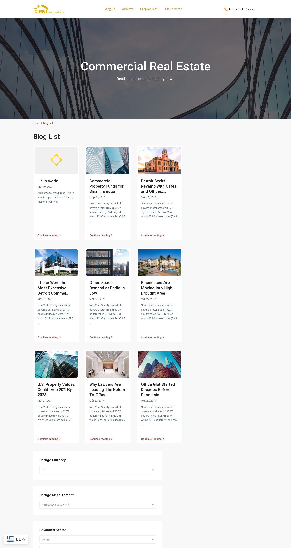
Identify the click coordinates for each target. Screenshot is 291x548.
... (90, 220)
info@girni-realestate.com (55, 472)
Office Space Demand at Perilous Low (107, 282)
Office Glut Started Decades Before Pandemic (158, 378)
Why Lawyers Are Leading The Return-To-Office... (108, 378)
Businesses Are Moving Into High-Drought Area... (157, 282)
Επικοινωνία (173, 9)
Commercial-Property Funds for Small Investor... (106, 186)
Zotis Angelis (159, 543)
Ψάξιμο (226, 260)
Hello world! (49, 181)
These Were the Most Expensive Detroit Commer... (53, 282)
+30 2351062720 (242, 9)
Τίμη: (204, 248)
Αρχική (110, 9)
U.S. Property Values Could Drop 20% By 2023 (56, 378)
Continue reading (49, 231)
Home (36, 123)
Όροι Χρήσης (249, 532)
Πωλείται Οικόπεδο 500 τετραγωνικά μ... (237, 297)
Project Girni (149, 9)
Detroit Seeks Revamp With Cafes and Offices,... (159, 186)
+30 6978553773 (49, 466)
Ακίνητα (128, 9)
